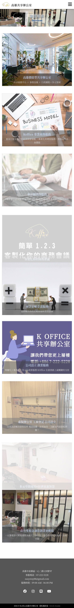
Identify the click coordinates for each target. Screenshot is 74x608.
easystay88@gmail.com (37, 578)
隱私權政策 (43, 606)
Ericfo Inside (54, 606)
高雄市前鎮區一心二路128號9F (37, 571)
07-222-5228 (42, 574)
